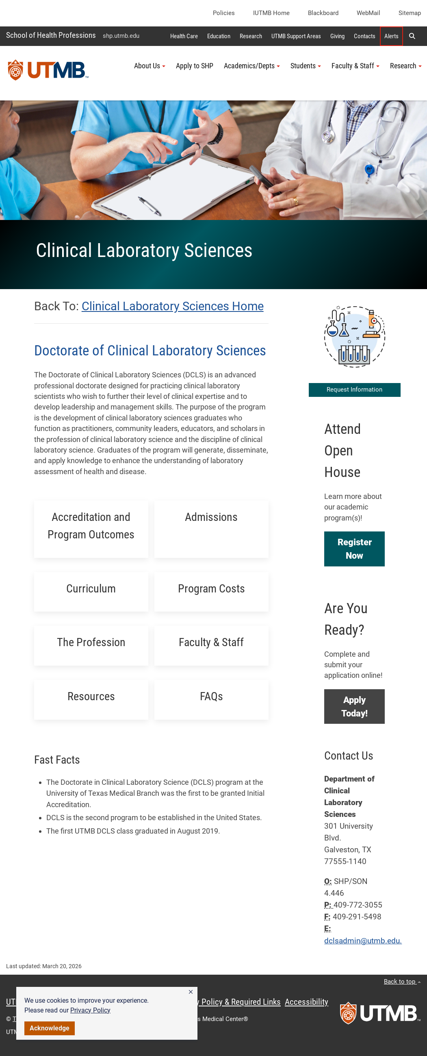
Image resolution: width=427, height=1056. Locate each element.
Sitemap (410, 13)
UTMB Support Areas (296, 36)
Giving (337, 36)
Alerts (391, 36)
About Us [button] (149, 65)
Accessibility (306, 1002)
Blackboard (323, 13)
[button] (190, 992)
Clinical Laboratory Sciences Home (173, 306)
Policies (224, 13)
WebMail (368, 13)
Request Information (354, 389)
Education (218, 36)
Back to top (402, 981)
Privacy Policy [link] (90, 1010)
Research (251, 36)
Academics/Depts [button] (252, 65)
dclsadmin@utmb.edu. (363, 940)
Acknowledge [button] (49, 1028)
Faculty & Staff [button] (355, 65)
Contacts (364, 36)
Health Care (184, 36)
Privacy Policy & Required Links (228, 1002)
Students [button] (305, 65)
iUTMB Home (271, 13)
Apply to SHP (194, 65)
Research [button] (406, 65)
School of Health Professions (51, 35)
